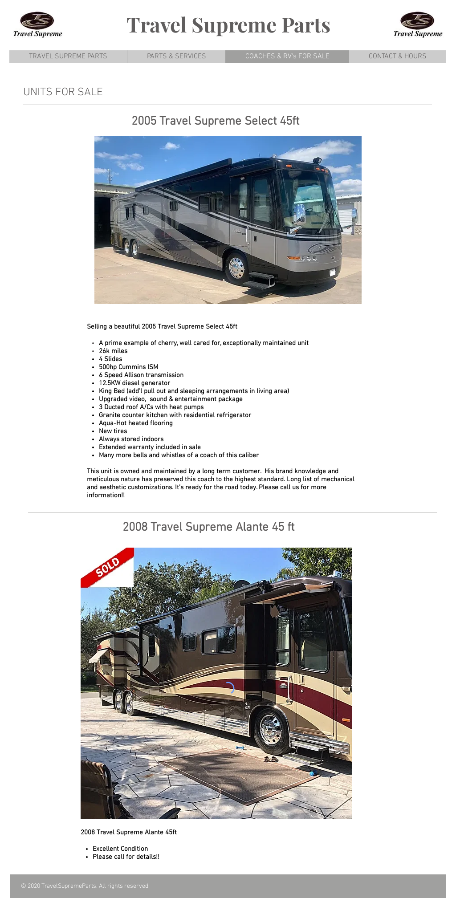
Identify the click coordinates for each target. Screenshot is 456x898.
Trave (153, 24)
